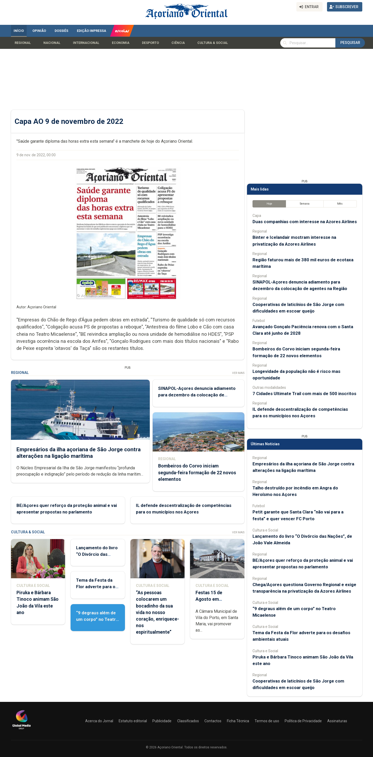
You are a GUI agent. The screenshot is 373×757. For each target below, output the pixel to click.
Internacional (86, 43)
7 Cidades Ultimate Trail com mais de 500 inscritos (304, 393)
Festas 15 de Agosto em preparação (209, 599)
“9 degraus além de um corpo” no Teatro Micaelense (97, 619)
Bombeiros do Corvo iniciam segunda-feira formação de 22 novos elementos (197, 473)
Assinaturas (337, 721)
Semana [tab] (304, 203)
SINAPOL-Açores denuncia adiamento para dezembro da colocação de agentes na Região (196, 395)
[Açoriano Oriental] (21, 730)
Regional (23, 43)
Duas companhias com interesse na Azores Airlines (305, 221)
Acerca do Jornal (99, 721)
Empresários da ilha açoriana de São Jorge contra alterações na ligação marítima (78, 452)
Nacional (51, 43)
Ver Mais (238, 373)
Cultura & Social (212, 43)
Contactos (212, 721)
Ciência (178, 43)
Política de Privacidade (303, 721)
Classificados (188, 721)
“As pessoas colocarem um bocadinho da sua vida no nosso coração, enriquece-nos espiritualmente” (157, 612)
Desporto (150, 43)
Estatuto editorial (133, 721)
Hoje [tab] (269, 203)
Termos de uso (267, 721)
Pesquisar (350, 43)
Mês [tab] (340, 203)
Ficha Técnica (238, 721)
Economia (120, 43)
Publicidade (161, 721)
